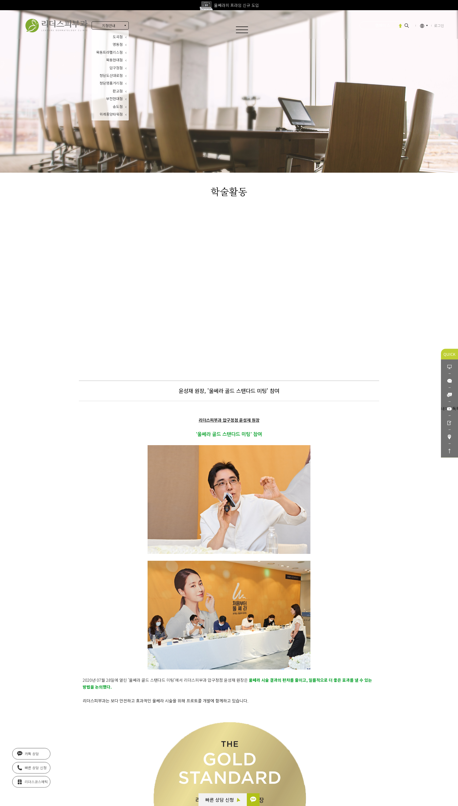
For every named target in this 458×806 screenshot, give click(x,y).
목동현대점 (114, 59)
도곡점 (118, 36)
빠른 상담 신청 (222, 799)
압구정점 (116, 67)
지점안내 (108, 25)
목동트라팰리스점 (109, 52)
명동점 (118, 44)
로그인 (439, 25)
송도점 (118, 106)
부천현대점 (114, 98)
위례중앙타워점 (111, 114)
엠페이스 (382, 25)
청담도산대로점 (111, 75)
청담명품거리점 (111, 83)
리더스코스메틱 (32, 783)
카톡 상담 (28, 755)
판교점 (118, 90)
